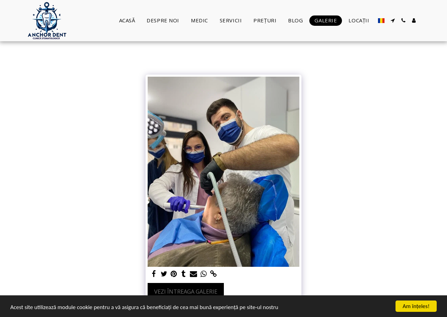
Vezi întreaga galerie (185, 291)
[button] (393, 20)
